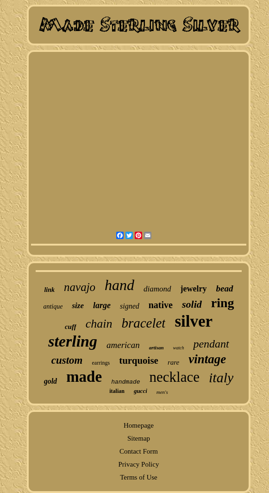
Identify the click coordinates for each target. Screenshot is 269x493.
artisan (156, 347)
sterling (72, 341)
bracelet (143, 323)
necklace (175, 377)
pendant (211, 344)
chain (99, 323)
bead (224, 288)
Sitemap (138, 438)
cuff (70, 326)
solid (192, 304)
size (78, 305)
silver (194, 321)
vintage (207, 359)
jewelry (194, 288)
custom (67, 360)
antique (53, 306)
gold (50, 381)
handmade (125, 382)
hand (119, 285)
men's (162, 392)
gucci (140, 390)
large (102, 305)
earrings (101, 363)
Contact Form (138, 451)
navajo (79, 287)
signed (129, 306)
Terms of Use (138, 477)
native (161, 305)
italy (221, 377)
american (123, 345)
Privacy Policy (139, 464)
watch (178, 347)
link (49, 289)
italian (117, 391)
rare (173, 362)
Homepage (139, 425)
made (84, 376)
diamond (157, 288)
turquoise (138, 360)
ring (222, 303)
